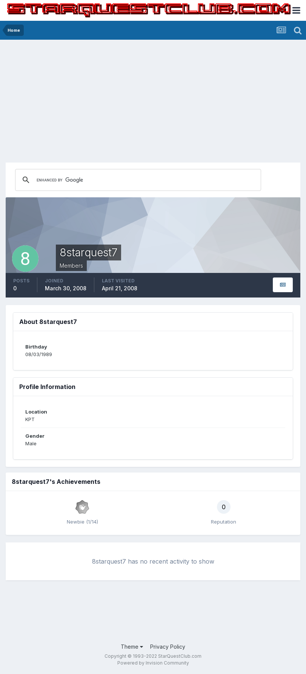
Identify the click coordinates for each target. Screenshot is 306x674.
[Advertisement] (153, 96)
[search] (103, 179)
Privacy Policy (167, 646)
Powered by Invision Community (153, 663)
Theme (132, 646)
